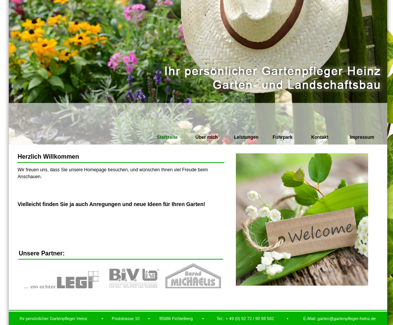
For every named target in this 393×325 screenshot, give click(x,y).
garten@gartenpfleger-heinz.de (347, 318)
